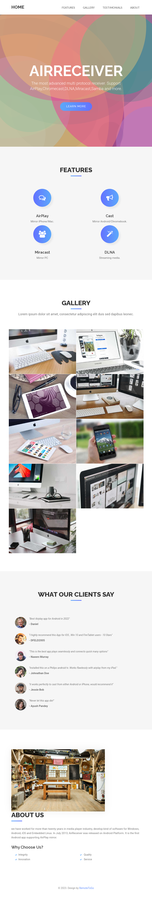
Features (68, 7)
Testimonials (112, 7)
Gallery (89, 7)
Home (17, 7)
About (135, 7)
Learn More (76, 106)
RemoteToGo (86, 888)
